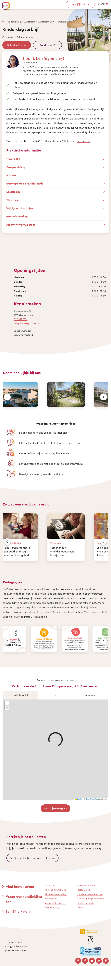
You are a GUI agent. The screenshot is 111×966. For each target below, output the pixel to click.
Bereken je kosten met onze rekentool (32, 857)
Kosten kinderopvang (55, 889)
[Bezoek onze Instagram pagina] (78, 961)
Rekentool (50, 885)
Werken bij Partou (86, 885)
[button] (7, 703)
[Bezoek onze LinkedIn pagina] (99, 961)
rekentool (96, 843)
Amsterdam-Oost (46, 21)
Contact (81, 907)
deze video (83, 141)
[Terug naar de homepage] (4, 4)
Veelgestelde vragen (55, 903)
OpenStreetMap (92, 799)
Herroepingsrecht (85, 903)
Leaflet (78, 799)
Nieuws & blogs (52, 907)
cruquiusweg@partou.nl (26, 323)
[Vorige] (7, 396)
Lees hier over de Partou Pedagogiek (25, 616)
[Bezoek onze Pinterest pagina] (106, 961)
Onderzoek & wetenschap (89, 894)
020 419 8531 (20, 319)
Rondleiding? (47, 45)
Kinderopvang (14, 21)
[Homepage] (3, 21)
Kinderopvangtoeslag (55, 894)
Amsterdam (29, 21)
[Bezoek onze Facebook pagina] (85, 961)
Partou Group (83, 889)
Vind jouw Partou (20, 886)
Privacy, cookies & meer (16, 946)
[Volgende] (103, 396)
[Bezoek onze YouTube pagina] (92, 961)
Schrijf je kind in (16, 45)
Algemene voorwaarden (14, 950)
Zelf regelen (51, 898)
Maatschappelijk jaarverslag (90, 898)
